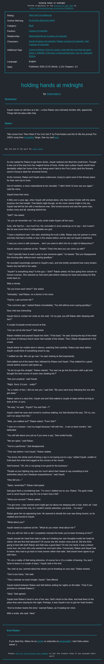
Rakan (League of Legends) (70, 41)
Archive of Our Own (63, 5)
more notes (38, 149)
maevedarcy (54, 93)
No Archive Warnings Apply (42, 20)
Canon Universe (36, 50)
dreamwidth (65, 641)
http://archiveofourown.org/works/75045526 (51, 8)
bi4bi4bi (41, 53)
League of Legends (38, 31)
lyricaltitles (29, 137)
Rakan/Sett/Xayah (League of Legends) (48, 36)
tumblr (40, 641)
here (56, 137)
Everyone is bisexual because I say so (64, 53)
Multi (31, 26)
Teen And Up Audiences (40, 15)
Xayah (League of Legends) (42, 41)
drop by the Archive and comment (32, 653)
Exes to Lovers (53, 50)
